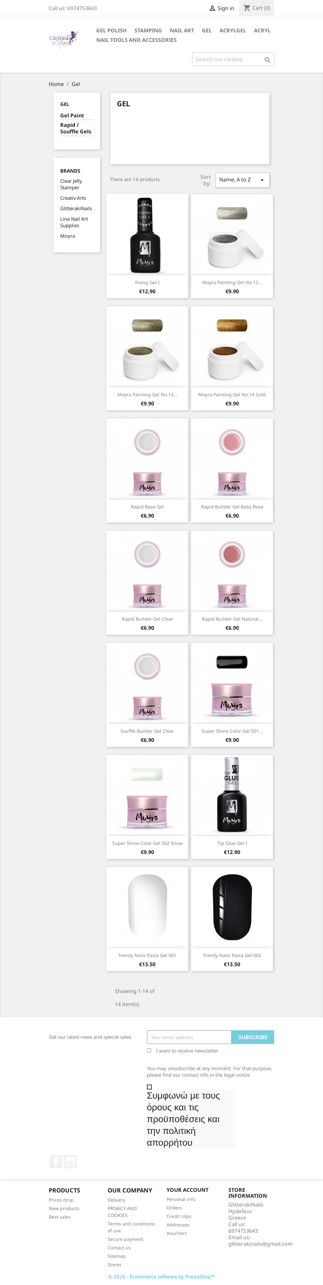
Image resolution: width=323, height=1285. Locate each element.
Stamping (148, 30)
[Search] (233, 59)
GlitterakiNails (76, 208)
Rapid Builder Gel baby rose (232, 507)
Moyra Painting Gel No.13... (147, 394)
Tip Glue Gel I (232, 843)
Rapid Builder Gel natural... (232, 619)
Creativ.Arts (73, 198)
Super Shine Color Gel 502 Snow (147, 843)
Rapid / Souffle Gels (75, 128)
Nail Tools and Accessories (136, 39)
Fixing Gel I (147, 282)
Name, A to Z (242, 180)
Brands (70, 171)
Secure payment (125, 1239)
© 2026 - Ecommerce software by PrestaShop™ (161, 1276)
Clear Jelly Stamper (71, 184)
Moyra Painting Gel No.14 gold (232, 394)
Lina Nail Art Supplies (74, 222)
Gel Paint (72, 115)
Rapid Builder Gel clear (147, 619)
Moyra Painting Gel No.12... (232, 282)
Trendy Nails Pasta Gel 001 (147, 955)
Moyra (67, 235)
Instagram (70, 1161)
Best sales (60, 1217)
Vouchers (177, 1233)
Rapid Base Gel (147, 507)
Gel (207, 30)
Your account (187, 1189)
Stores (114, 1264)
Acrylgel (233, 30)
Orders (174, 1208)
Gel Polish (111, 30)
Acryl (262, 30)
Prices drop (61, 1200)
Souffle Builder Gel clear (147, 731)
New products (64, 1208)
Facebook (56, 1161)
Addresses (178, 1225)
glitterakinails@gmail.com (260, 1243)
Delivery (116, 1200)
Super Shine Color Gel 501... (232, 731)
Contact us (119, 1247)
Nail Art (182, 30)
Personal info (181, 1199)
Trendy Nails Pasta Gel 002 (232, 955)
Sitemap (117, 1256)
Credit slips (179, 1216)
